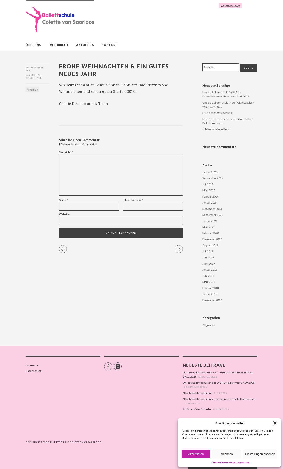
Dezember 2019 (212, 239)
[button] (275, 423)
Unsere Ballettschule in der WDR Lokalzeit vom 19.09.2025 (219, 382)
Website (64, 214)
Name (63, 199)
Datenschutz (33, 370)
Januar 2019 (209, 269)
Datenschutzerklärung (223, 462)
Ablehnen (226, 454)
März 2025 (208, 190)
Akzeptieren (196, 454)
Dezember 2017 (212, 300)
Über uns (33, 45)
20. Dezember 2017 (35, 69)
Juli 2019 (207, 251)
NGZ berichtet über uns (217, 112)
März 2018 (208, 281)
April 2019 (208, 263)
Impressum (243, 462)
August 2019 (210, 245)
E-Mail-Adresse (133, 199)
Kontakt (109, 45)
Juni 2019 (208, 257)
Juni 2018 (208, 275)
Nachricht (66, 152)
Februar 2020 (210, 233)
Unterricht (59, 45)
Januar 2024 (209, 202)
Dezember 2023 (212, 208)
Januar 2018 (209, 294)
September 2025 (212, 178)
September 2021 (212, 214)
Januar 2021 (209, 221)
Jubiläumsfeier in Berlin (216, 129)
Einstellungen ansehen (260, 454)
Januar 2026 (209, 172)
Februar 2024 (210, 196)
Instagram (121, 364)
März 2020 (208, 227)
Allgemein (32, 90)
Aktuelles (85, 45)
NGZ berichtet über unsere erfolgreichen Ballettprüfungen (219, 399)
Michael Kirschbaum (34, 77)
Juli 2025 (207, 184)
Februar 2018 (210, 288)
